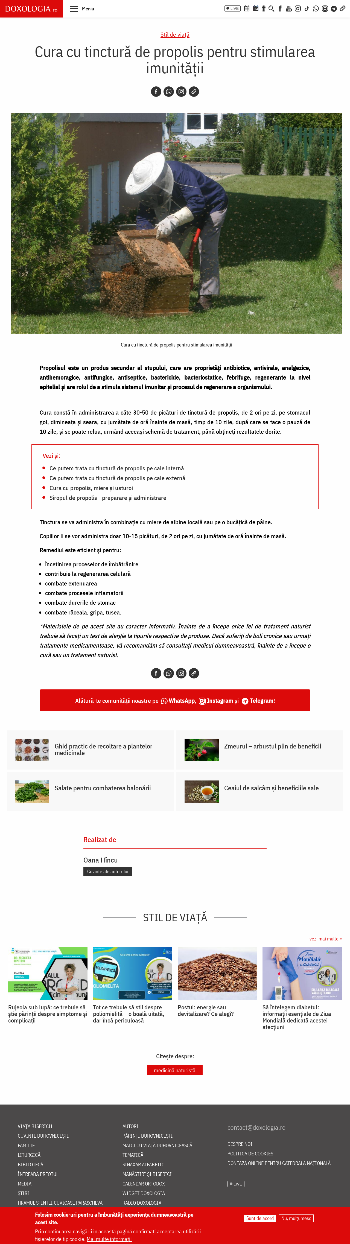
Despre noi (240, 1144)
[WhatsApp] (316, 8)
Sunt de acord (260, 1219)
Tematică (132, 1155)
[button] (82, 8)
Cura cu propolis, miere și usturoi (91, 487)
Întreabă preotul (38, 1174)
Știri (23, 1193)
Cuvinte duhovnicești (43, 1136)
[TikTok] (307, 8)
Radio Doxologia (141, 1203)
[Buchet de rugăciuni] (263, 8)
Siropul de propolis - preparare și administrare (107, 497)
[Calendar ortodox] (246, 8)
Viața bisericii (35, 1126)
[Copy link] (194, 91)
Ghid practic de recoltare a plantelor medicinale (103, 749)
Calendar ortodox (143, 1184)
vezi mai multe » (326, 939)
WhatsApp (182, 700)
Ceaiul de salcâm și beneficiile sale (271, 788)
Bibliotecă (30, 1165)
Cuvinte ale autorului (107, 871)
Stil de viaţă (175, 34)
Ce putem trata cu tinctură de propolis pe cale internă (116, 467)
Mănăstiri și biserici (147, 1174)
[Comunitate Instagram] (325, 8)
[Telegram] (334, 8)
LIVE (235, 8)
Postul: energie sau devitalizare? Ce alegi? (206, 1010)
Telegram (261, 700)
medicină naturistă (175, 1070)
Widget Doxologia (143, 1193)
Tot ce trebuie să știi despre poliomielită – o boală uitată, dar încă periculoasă (128, 1014)
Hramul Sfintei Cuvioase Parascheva (60, 1203)
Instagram (220, 700)
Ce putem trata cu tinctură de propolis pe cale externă (117, 477)
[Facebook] (280, 8)
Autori (130, 1126)
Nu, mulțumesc (296, 1219)
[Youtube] (289, 8)
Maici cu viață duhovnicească (157, 1146)
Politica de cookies (250, 1154)
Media (24, 1184)
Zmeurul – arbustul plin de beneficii (272, 746)
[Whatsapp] (169, 91)
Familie (26, 1146)
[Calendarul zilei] (255, 8)
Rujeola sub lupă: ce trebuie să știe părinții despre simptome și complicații (47, 1014)
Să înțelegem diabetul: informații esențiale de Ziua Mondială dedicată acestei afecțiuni (296, 1017)
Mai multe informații (109, 1239)
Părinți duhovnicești (147, 1136)
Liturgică (29, 1155)
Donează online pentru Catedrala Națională (279, 1163)
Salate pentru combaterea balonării (103, 788)
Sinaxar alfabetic (143, 1165)
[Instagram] (298, 8)
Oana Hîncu (100, 859)
